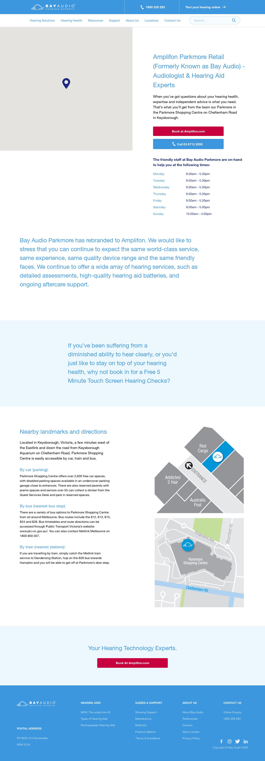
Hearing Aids (91, 702)
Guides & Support (148, 702)
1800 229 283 (232, 718)
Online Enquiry (232, 712)
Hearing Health (71, 20)
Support (114, 20)
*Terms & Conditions (147, 738)
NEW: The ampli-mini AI (95, 712)
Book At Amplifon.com (132, 663)
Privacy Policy (191, 738)
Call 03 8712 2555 (190, 144)
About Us (132, 20)
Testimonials (190, 718)
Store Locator (191, 731)
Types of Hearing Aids (94, 718)
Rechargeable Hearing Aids (98, 725)
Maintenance (143, 718)
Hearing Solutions (42, 20)
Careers (187, 725)
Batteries (140, 725)
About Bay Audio (192, 712)
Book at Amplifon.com (188, 131)
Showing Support (146, 712)
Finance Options (145, 731)
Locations (152, 20)
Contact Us (172, 20)
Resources (95, 20)
